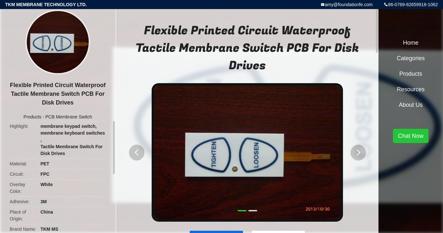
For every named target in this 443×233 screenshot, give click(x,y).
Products (32, 116)
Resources (411, 89)
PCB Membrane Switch (68, 116)
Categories (411, 58)
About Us (411, 105)
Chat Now (410, 136)
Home (410, 42)
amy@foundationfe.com (349, 4)
